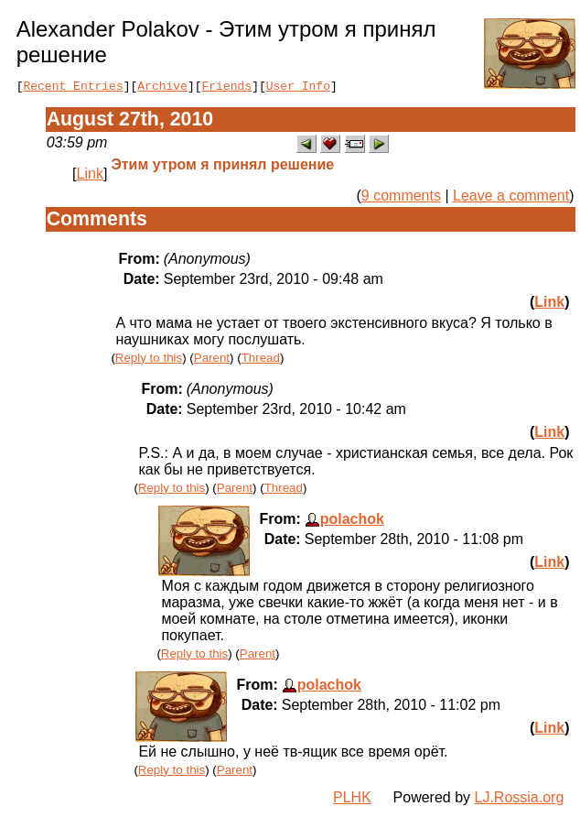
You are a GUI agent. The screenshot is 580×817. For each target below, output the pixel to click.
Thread (261, 360)
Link (90, 176)
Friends (227, 88)
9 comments (401, 198)
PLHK (352, 800)
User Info (298, 88)
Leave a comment (511, 198)
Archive (162, 88)
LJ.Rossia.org (519, 800)
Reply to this (148, 360)
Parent (212, 360)
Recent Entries (73, 88)
